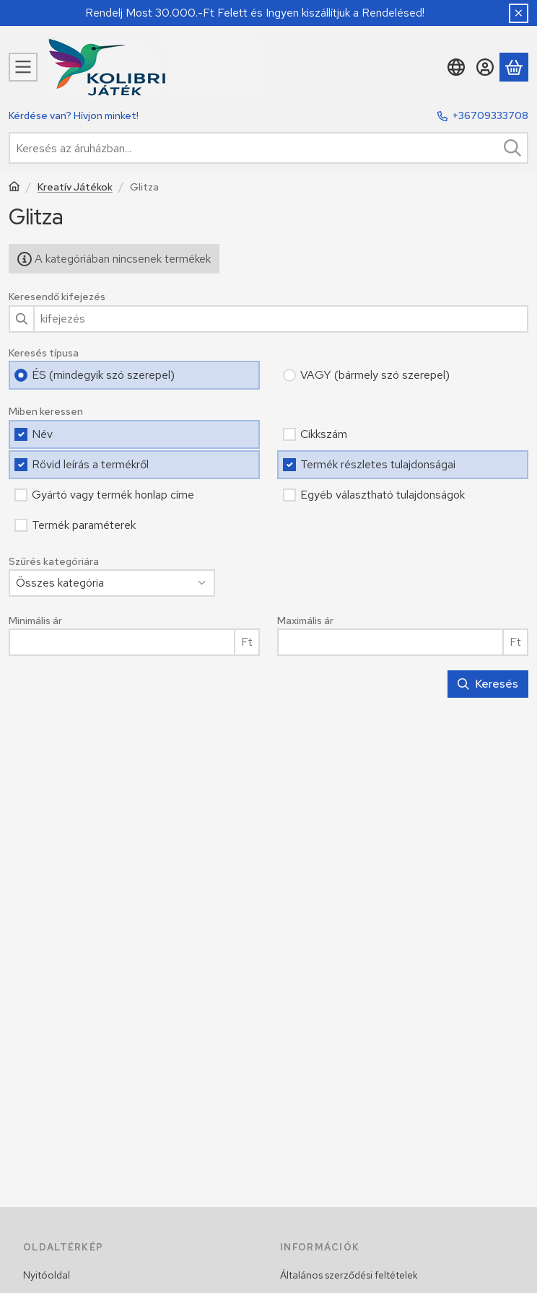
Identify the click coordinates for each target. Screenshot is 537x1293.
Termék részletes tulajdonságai (377, 464)
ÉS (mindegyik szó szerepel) (103, 374)
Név (42, 434)
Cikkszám (323, 434)
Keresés (488, 683)
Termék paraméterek (84, 524)
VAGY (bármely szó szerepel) (375, 374)
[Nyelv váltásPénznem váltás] (456, 67)
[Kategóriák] (23, 67)
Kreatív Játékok (75, 187)
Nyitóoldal (46, 1274)
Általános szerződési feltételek (349, 1274)
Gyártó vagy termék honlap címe (113, 494)
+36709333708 (490, 115)
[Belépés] (485, 67)
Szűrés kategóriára (54, 562)
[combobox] (268, 148)
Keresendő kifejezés (57, 297)
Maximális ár (305, 621)
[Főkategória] (14, 188)
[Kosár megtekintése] (513, 67)
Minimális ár (35, 621)
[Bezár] (518, 13)
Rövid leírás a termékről (90, 464)
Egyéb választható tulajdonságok (382, 494)
